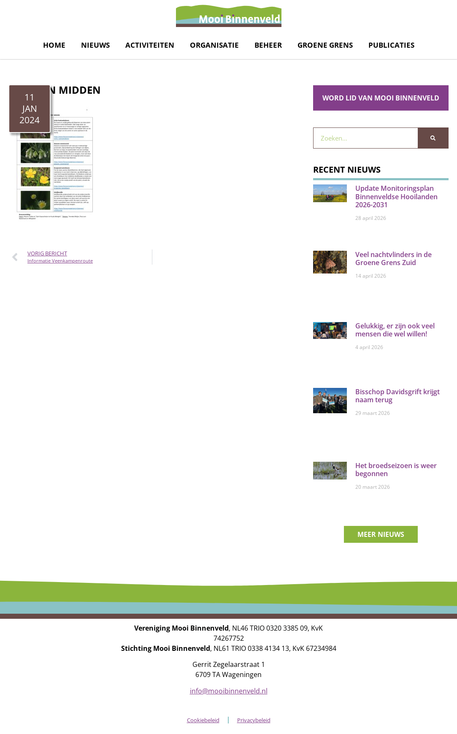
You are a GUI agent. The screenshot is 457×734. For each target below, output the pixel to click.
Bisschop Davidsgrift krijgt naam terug (397, 395)
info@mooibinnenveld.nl (229, 691)
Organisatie (214, 45)
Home (54, 45)
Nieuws (95, 45)
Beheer (268, 45)
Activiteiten (149, 45)
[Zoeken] (433, 138)
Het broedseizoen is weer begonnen (396, 469)
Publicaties (391, 45)
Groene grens (325, 45)
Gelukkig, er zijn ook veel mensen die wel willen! (395, 330)
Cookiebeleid (203, 720)
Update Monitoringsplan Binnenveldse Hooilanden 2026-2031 (396, 196)
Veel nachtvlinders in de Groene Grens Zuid (393, 258)
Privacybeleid (253, 720)
